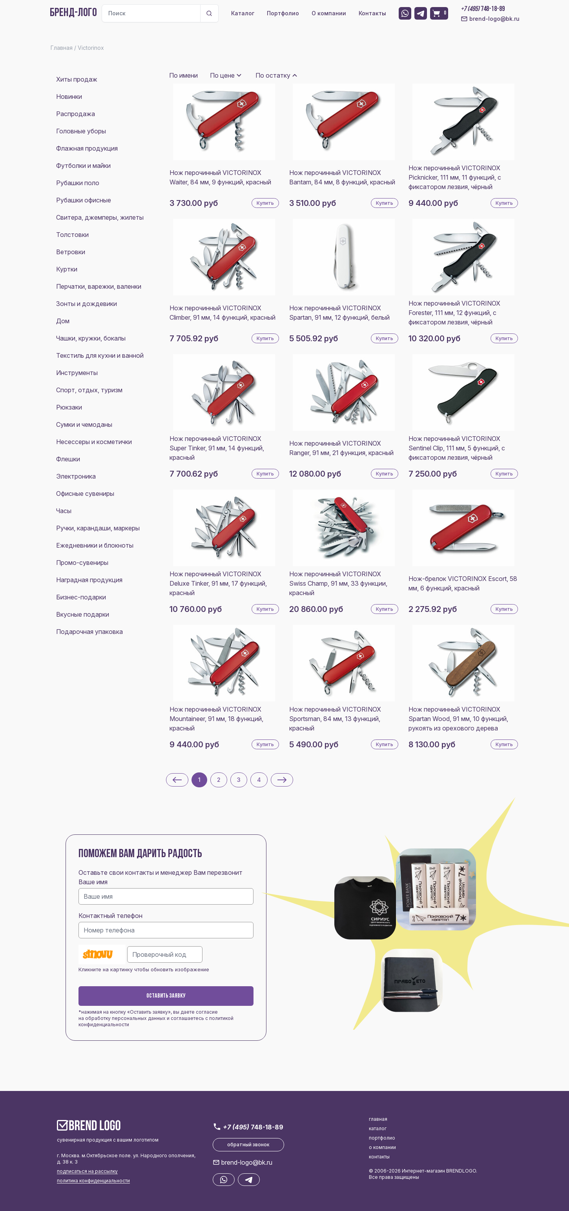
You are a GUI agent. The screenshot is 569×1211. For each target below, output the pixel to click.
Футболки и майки (83, 165)
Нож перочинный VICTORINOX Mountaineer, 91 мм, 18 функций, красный (216, 718)
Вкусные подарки (82, 614)
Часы (63, 511)
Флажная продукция (87, 148)
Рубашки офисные (83, 200)
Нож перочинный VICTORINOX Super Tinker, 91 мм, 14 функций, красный (217, 448)
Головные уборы (81, 131)
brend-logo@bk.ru (490, 18)
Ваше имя (93, 882)
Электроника (76, 476)
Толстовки (72, 235)
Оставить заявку (166, 996)
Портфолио (283, 13)
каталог (378, 1128)
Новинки (69, 96)
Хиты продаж (76, 79)
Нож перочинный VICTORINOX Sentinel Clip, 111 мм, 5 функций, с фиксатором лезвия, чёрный (457, 448)
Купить (265, 203)
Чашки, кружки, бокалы (91, 338)
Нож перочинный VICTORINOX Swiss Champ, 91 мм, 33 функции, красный (338, 583)
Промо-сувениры (82, 562)
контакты (379, 1157)
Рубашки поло (77, 183)
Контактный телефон (110, 916)
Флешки (68, 459)
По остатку (272, 75)
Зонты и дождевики (86, 304)
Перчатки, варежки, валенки (98, 286)
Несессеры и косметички (94, 442)
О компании (329, 13)
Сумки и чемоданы (84, 424)
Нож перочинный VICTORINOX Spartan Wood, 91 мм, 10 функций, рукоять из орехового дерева (458, 718)
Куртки (66, 269)
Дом (62, 321)
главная (378, 1119)
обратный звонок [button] (248, 1144)
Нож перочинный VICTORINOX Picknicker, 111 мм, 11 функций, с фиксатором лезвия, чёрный (455, 177)
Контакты (372, 13)
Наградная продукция (89, 580)
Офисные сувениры (85, 493)
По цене (222, 75)
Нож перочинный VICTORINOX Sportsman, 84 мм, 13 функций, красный (335, 718)
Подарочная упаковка (89, 632)
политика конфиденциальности (93, 1181)
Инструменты (77, 373)
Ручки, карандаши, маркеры (98, 528)
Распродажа (75, 114)
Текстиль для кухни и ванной (100, 355)
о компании (382, 1147)
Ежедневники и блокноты (94, 545)
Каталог (242, 13)
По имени (183, 75)
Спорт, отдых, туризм (89, 390)
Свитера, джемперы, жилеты (100, 217)
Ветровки (70, 252)
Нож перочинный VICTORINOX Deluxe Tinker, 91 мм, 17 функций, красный (218, 583)
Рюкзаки (69, 407)
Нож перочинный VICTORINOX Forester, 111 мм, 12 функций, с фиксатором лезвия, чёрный (454, 312)
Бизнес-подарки (81, 597)
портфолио (382, 1138)
